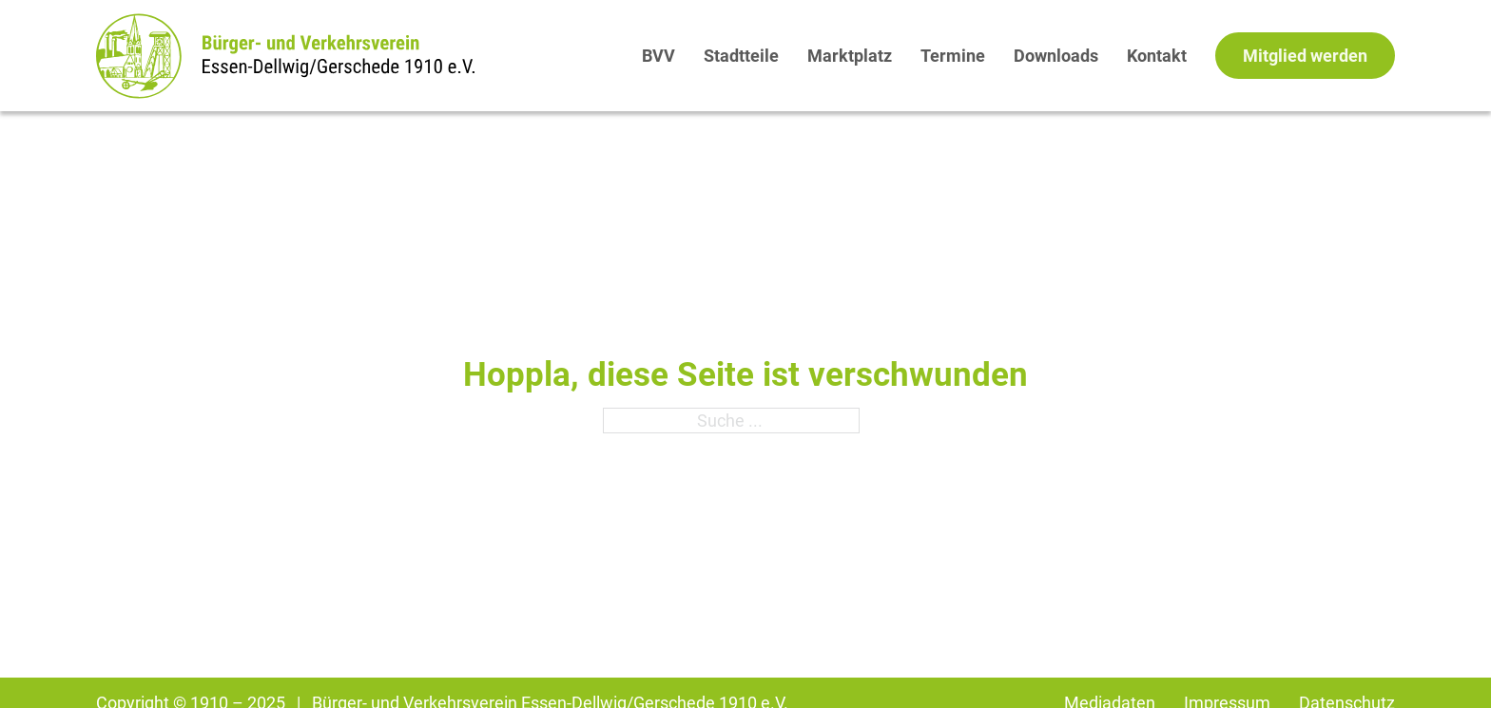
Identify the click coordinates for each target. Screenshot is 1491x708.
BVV (658, 56)
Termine (952, 56)
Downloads (1056, 56)
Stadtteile (741, 56)
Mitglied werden (1305, 56)
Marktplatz (849, 56)
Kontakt (1157, 56)
